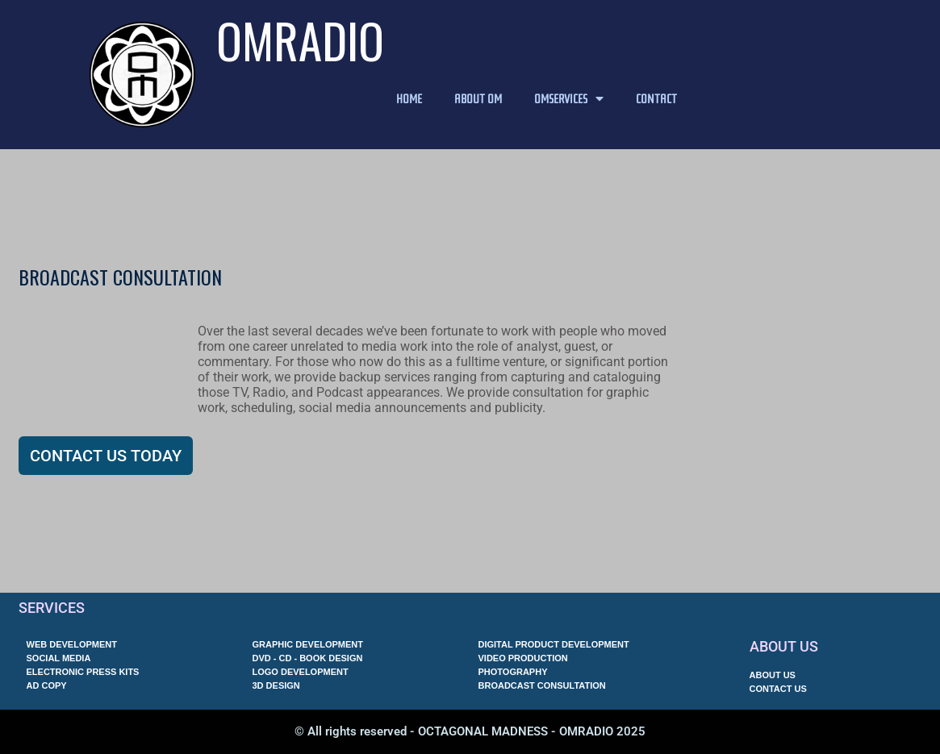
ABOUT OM (478, 98)
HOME (409, 98)
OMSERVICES (569, 98)
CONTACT (656, 98)
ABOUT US (784, 646)
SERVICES (52, 607)
